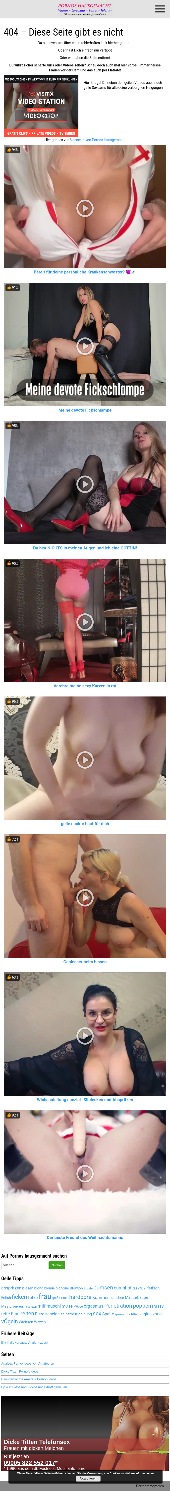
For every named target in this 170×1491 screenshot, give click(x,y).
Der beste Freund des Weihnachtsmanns (85, 1237)
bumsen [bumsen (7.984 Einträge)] (103, 1287)
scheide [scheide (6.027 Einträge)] (52, 1313)
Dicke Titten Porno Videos (19, 1371)
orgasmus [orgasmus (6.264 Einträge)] (93, 1306)
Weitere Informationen (139, 1473)
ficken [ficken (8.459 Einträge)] (19, 1297)
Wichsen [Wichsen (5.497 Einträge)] (26, 1322)
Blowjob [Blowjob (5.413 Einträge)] (76, 1288)
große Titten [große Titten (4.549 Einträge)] (60, 1298)
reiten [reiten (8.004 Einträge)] (27, 1313)
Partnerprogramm (150, 1486)
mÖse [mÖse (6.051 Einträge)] (67, 1306)
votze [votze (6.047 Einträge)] (158, 1313)
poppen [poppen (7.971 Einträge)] (142, 1306)
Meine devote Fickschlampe (85, 410)
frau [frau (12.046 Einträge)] (45, 1296)
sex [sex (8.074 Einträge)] (97, 1313)
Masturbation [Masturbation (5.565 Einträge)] (136, 1297)
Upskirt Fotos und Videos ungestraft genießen (34, 1387)
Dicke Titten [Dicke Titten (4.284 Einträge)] (139, 1288)
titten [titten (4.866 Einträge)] (134, 1314)
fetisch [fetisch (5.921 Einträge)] (153, 1288)
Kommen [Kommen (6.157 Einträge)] (101, 1297)
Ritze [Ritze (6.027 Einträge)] (39, 1313)
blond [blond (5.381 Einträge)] (39, 1288)
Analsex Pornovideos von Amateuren (27, 1363)
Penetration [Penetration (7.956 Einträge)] (118, 1306)
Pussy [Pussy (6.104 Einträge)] (158, 1306)
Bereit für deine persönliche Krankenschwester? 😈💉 (85, 271)
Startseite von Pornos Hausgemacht (98, 140)
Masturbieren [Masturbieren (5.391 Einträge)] (12, 1306)
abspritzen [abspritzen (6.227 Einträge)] (11, 1287)
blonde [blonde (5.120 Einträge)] (49, 1288)
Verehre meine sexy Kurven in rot (85, 685)
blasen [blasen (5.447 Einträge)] (27, 1288)
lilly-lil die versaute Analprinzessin (25, 1342)
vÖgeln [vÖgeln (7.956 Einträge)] (9, 1321)
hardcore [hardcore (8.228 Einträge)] (80, 1297)
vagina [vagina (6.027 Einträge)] (145, 1313)
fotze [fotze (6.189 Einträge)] (33, 1297)
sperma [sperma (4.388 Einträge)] (119, 1314)
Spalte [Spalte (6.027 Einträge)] (108, 1313)
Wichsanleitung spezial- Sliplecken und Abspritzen (85, 1099)
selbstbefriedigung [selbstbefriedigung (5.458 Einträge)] (76, 1314)
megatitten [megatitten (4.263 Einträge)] (30, 1306)
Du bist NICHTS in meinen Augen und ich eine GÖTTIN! (85, 547)
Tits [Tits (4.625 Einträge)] (127, 1314)
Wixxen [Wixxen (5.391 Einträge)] (40, 1322)
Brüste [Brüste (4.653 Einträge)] (88, 1288)
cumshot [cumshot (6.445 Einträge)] (123, 1287)
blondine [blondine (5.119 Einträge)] (62, 1288)
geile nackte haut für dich (85, 823)
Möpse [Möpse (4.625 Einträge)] (78, 1306)
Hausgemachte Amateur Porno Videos (29, 1379)
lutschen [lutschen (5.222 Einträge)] (117, 1298)
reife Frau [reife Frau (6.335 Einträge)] (10, 1313)
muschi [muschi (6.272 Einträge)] (54, 1306)
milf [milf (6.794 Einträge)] (42, 1306)
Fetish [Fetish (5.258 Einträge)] (6, 1298)
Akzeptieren (88, 1478)
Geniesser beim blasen (85, 961)
